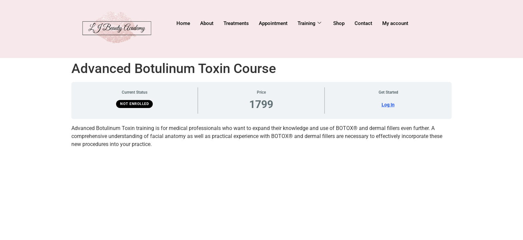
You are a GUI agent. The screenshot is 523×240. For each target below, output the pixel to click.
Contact (363, 23)
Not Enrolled (134, 104)
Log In (388, 104)
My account (395, 23)
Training (309, 23)
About (206, 23)
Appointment (273, 23)
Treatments (236, 23)
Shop (339, 23)
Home (183, 23)
